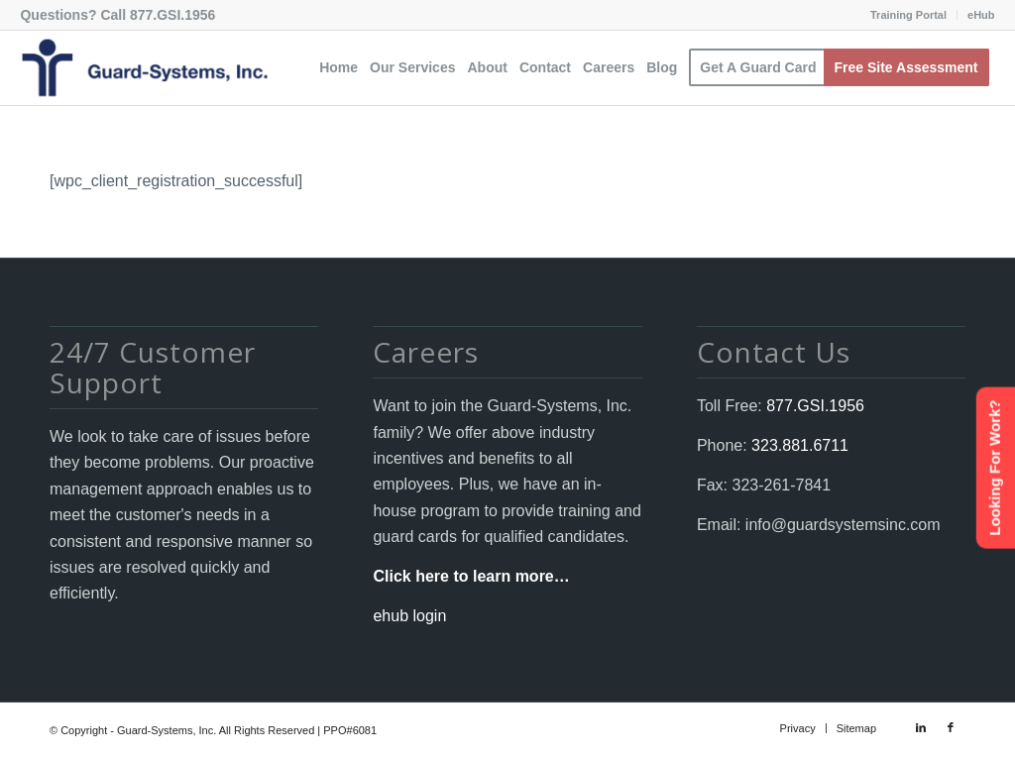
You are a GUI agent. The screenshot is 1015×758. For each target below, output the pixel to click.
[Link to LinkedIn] (921, 727)
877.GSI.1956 (172, 15)
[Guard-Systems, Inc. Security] (144, 68)
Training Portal (908, 15)
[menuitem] (909, 15)
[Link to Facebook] (950, 727)
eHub (981, 15)
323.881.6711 (797, 445)
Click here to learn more (463, 576)
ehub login (409, 615)
